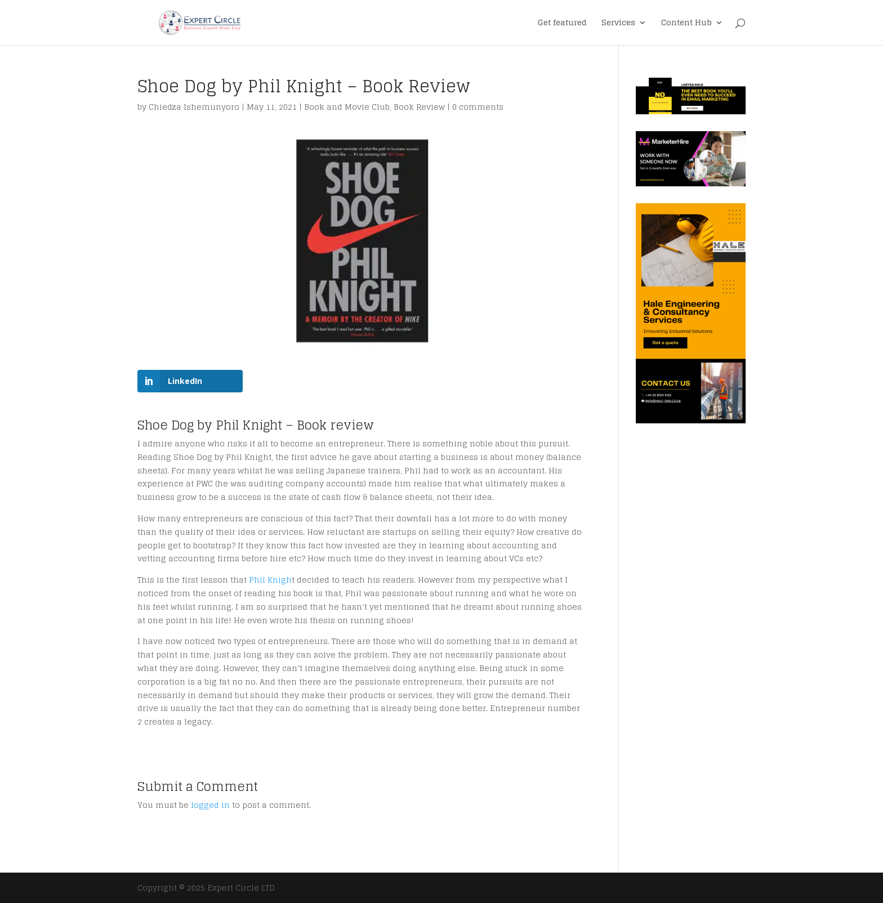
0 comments (477, 107)
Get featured (562, 24)
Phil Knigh (270, 580)
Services (618, 24)
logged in (210, 805)
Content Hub (686, 24)
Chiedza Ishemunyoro (194, 107)
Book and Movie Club (347, 107)
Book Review (419, 107)
